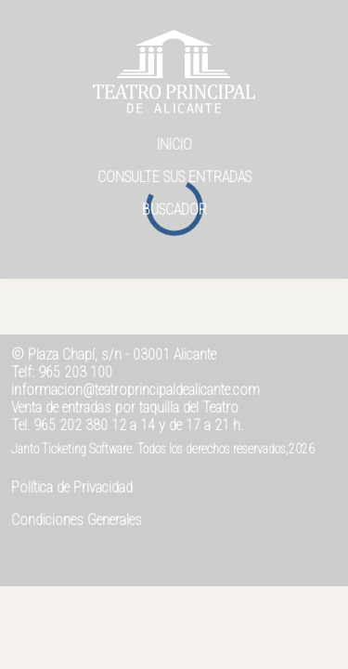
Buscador (174, 209)
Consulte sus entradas (174, 177)
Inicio (174, 144)
